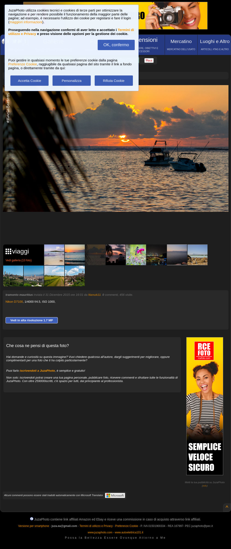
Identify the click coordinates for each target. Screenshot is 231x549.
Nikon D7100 (14, 301)
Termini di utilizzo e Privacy (96, 526)
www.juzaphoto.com (100, 532)
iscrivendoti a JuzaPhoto (37, 370)
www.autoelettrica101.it (129, 532)
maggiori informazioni (25, 22)
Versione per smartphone (33, 526)
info (205, 485)
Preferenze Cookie (22, 64)
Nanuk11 (94, 294)
